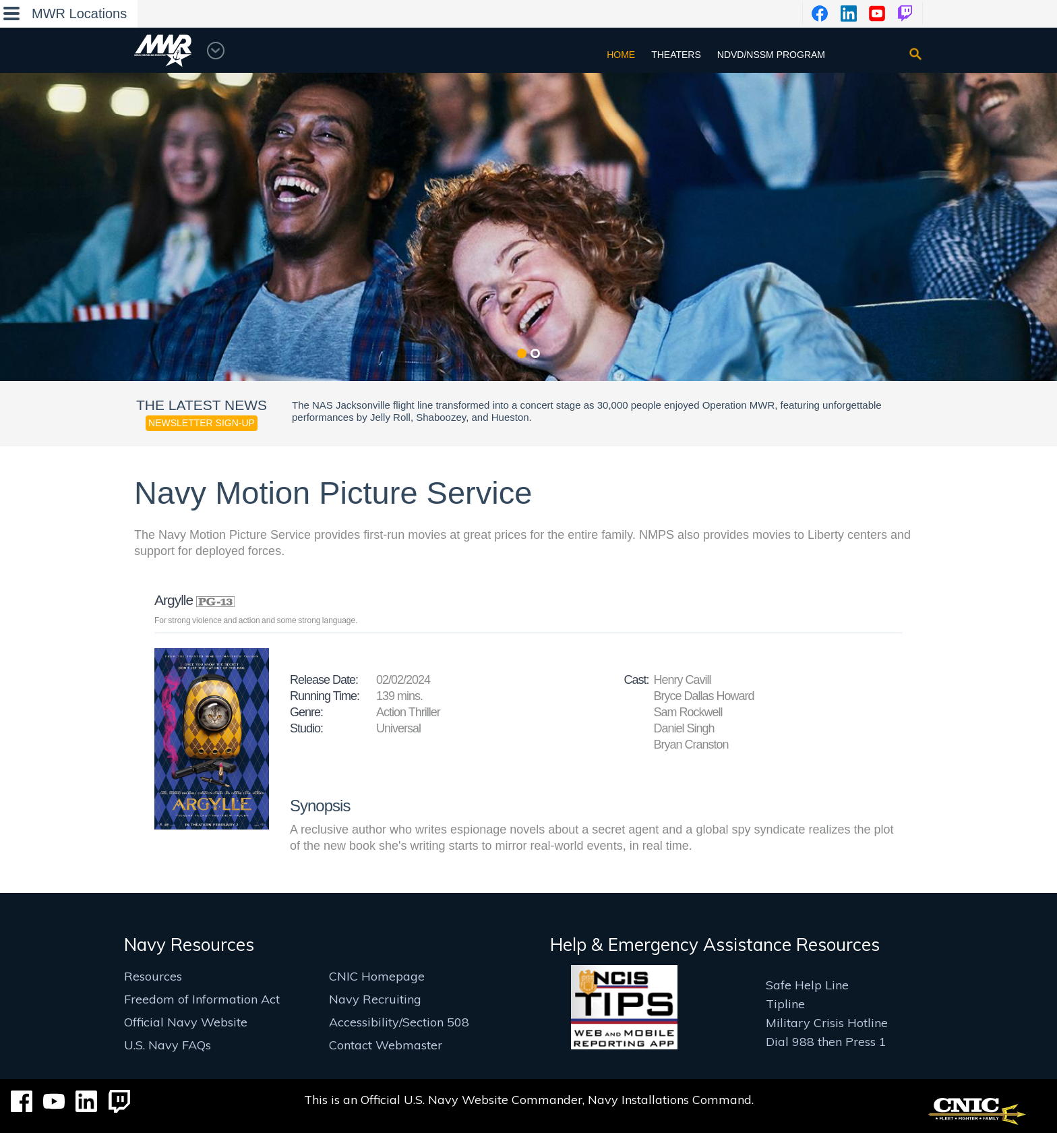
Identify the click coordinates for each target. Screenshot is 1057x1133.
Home (621, 54)
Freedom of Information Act (202, 999)
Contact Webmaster (385, 1045)
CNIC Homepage (377, 976)
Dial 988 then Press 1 (826, 1041)
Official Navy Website (185, 1022)
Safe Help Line (807, 985)
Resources (153, 976)
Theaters (676, 54)
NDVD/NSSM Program (771, 54)
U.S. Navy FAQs (167, 1045)
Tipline (785, 1004)
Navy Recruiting (375, 999)
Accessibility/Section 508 (399, 1022)
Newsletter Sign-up (201, 422)
